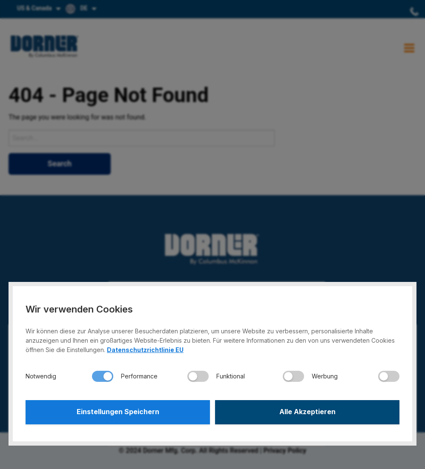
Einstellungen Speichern (118, 412)
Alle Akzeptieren (307, 412)
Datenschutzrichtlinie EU (145, 349)
